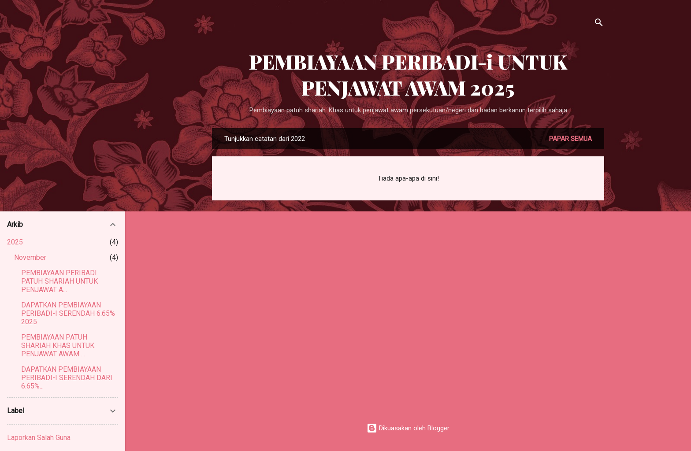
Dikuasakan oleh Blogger (408, 428)
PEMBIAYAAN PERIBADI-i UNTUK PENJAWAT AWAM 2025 (408, 74)
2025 (15, 242)
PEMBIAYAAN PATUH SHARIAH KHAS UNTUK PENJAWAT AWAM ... (57, 345)
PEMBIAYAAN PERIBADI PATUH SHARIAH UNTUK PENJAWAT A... (59, 281)
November (30, 257)
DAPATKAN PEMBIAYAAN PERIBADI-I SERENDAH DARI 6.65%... (66, 377)
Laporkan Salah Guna (39, 437)
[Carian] (599, 24)
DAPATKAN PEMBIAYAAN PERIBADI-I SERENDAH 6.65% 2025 (68, 313)
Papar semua (570, 139)
